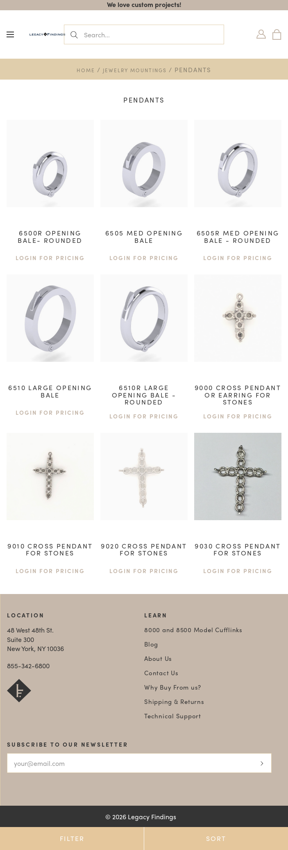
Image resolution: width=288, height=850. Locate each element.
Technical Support (172, 715)
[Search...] (144, 34)
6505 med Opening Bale (144, 236)
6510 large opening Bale (50, 391)
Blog (151, 644)
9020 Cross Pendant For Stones (144, 549)
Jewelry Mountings (135, 70)
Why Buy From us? (172, 687)
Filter (72, 838)
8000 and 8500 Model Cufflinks (193, 629)
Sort (216, 838)
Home (86, 70)
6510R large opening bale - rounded (144, 395)
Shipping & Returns (174, 701)
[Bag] (276, 34)
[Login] (261, 34)
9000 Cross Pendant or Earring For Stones (238, 395)
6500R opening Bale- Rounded (50, 236)
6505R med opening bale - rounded (238, 236)
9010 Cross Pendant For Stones (50, 549)
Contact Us (161, 672)
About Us (158, 658)
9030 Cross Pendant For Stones (238, 549)
